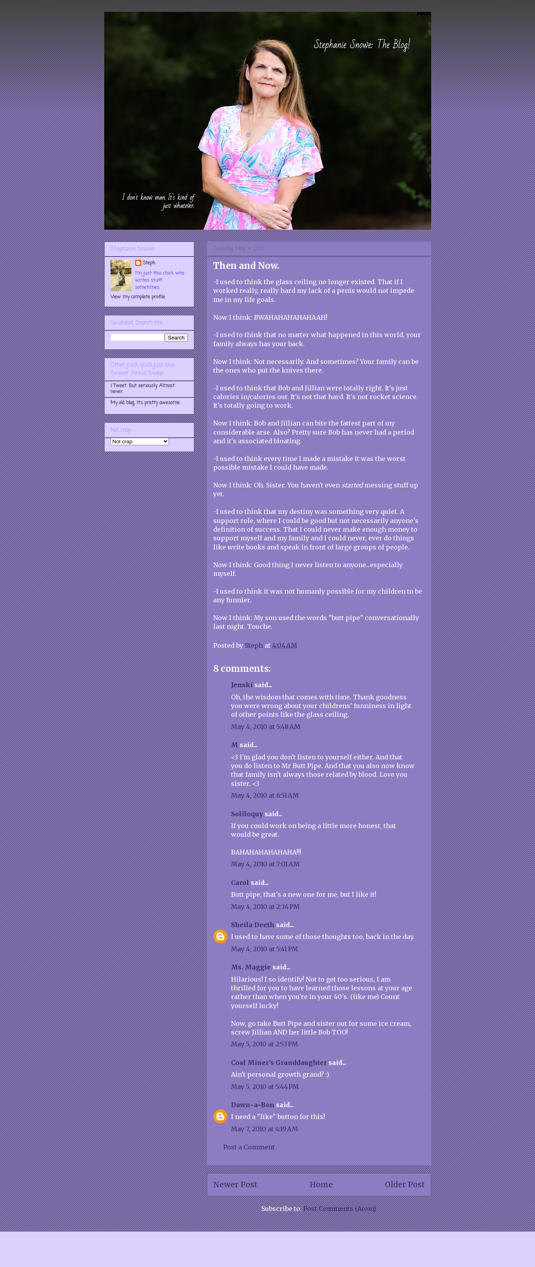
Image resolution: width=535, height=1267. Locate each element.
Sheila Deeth (252, 925)
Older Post (405, 1184)
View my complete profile (138, 297)
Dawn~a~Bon (252, 1105)
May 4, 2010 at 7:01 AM (265, 864)
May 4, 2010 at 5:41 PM (264, 949)
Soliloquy (247, 814)
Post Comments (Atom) (339, 1209)
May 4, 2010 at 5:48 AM (265, 727)
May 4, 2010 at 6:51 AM (265, 795)
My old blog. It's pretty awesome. (145, 403)
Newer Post (235, 1184)
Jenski (242, 685)
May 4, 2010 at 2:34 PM (265, 907)
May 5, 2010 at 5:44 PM (265, 1087)
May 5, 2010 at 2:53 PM (264, 1044)
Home (321, 1184)
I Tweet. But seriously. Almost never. (143, 388)
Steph (149, 263)
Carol (240, 883)
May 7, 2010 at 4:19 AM (264, 1129)
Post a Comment (249, 1147)
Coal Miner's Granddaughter (279, 1062)
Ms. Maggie (251, 967)
